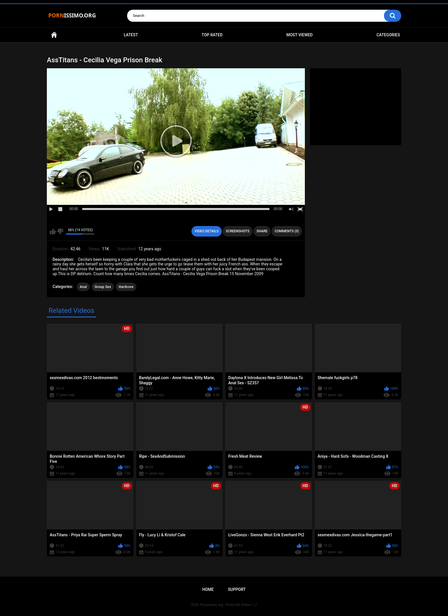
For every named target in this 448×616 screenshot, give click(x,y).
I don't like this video (60, 231)
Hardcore (126, 287)
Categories (388, 35)
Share (262, 231)
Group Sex (103, 287)
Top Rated (212, 35)
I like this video (53, 231)
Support (237, 589)
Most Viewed (299, 35)
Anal (83, 287)
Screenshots (237, 231)
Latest (131, 35)
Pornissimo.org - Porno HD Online (225, 605)
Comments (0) (287, 231)
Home (54, 35)
